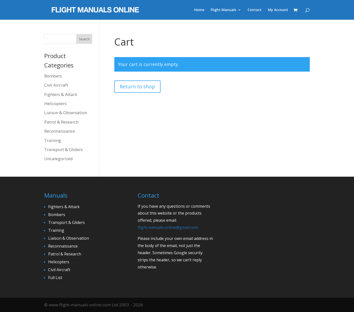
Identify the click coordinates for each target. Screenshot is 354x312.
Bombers (53, 76)
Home (199, 10)
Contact (255, 10)
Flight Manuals (223, 10)
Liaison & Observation (65, 112)
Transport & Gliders (63, 149)
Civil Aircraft (56, 85)
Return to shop (137, 86)
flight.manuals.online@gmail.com (168, 227)
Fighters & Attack (60, 94)
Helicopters (55, 103)
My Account (278, 10)
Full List (55, 277)
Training (52, 140)
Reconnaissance (59, 131)
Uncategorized (58, 158)
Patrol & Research (61, 122)
